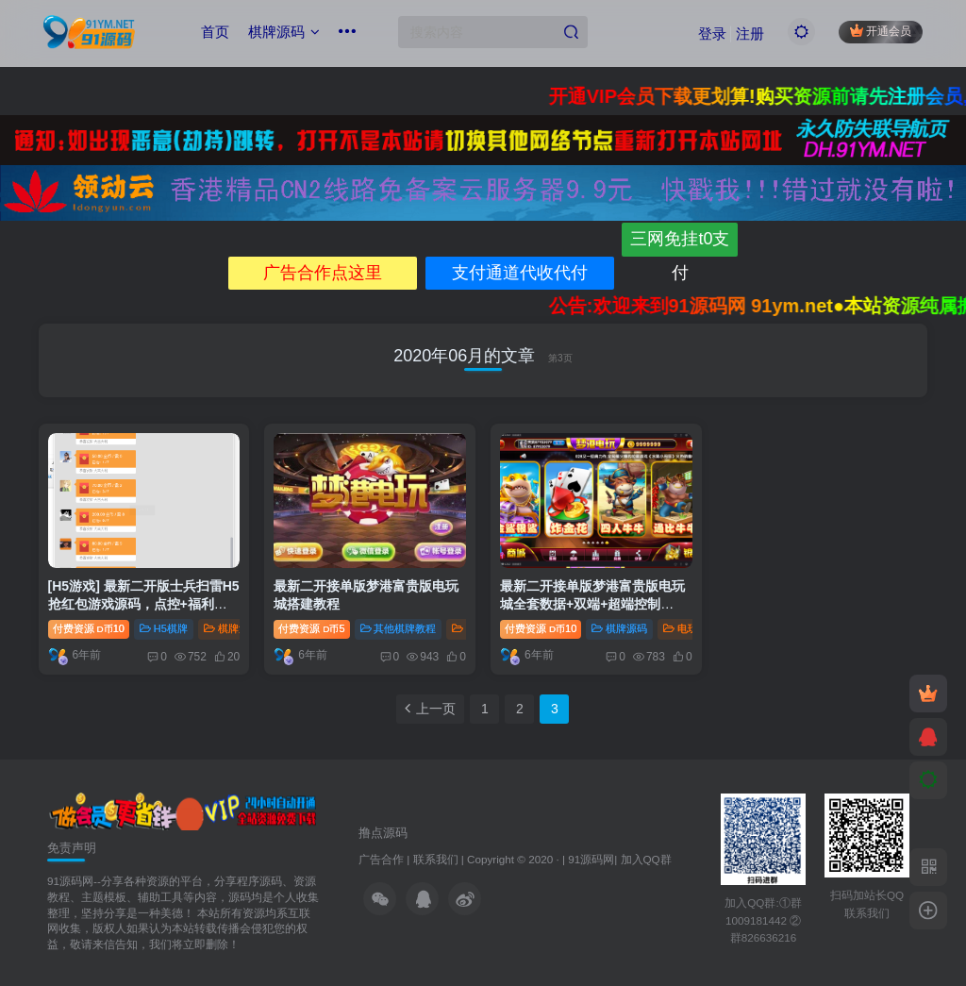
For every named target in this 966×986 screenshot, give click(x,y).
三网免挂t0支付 (679, 242)
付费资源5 (311, 628)
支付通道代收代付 (520, 272)
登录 (712, 33)
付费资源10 (89, 628)
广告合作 (381, 859)
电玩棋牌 (691, 628)
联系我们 (435, 859)
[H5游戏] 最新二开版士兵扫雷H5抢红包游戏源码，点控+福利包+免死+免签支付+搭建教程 (144, 604)
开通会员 (880, 31)
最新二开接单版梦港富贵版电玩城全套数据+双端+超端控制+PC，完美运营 (592, 604)
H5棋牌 (164, 628)
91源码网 (591, 859)
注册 (750, 33)
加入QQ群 (646, 859)
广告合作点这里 (322, 272)
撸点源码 (383, 833)
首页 (215, 32)
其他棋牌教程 (398, 628)
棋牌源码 (284, 32)
